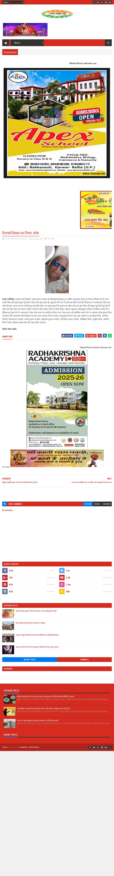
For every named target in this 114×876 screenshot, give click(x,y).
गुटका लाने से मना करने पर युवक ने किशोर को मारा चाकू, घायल (37, 646)
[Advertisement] (57, 493)
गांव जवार (50, 238)
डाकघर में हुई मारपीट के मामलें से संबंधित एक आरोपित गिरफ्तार (37, 634)
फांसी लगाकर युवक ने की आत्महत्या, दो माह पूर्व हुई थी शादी (36, 610)
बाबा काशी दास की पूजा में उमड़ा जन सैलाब (30, 622)
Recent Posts (30, 659)
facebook (106, 504)
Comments (84, 659)
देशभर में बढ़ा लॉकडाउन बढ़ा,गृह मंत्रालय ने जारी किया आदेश (37, 720)
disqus (97, 504)
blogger (88, 504)
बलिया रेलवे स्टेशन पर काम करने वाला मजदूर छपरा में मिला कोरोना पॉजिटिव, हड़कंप (45, 696)
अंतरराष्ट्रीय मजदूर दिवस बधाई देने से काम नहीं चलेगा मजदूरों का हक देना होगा (43, 708)
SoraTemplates (13, 747)
